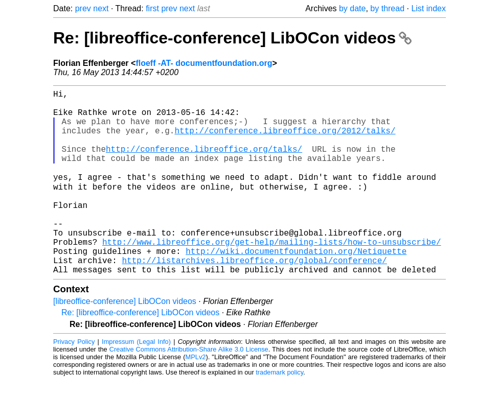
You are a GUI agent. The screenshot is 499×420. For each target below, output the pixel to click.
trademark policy (279, 412)
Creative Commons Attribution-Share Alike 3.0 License (188, 389)
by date (352, 8)
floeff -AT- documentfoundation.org (203, 63)
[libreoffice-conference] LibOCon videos (124, 341)
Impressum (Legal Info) (136, 381)
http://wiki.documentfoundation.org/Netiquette (296, 286)
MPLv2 (196, 397)
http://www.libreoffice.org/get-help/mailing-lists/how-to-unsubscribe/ (271, 275)
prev (83, 8)
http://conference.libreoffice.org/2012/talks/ (284, 140)
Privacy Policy (74, 381)
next (100, 8)
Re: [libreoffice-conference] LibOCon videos (232, 38)
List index (428, 8)
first (152, 8)
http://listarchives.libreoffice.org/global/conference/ (254, 298)
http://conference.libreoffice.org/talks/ (204, 163)
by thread (387, 8)
